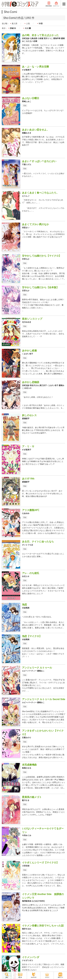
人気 (28, 23)
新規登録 (49, 4)
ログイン (56, 4)
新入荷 (14, 23)
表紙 (28, 28)
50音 (41, 23)
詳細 (13, 28)
